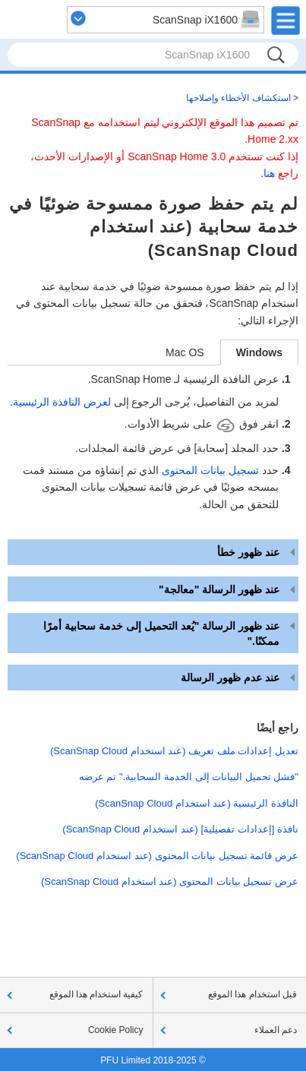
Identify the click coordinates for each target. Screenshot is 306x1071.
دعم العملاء (275, 1030)
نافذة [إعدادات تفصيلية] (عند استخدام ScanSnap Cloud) (180, 829)
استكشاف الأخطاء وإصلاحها (238, 98)
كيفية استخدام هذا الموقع (96, 994)
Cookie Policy (116, 1030)
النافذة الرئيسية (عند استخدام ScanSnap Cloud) (196, 803)
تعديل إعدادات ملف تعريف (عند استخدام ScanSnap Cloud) (174, 751)
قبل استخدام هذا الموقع (252, 994)
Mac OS (185, 352)
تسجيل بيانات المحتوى (210, 470)
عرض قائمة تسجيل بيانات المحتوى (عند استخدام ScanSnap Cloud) (157, 855)
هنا (269, 173)
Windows (259, 352)
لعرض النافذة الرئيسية (62, 402)
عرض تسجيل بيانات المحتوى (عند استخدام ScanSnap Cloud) (169, 881)
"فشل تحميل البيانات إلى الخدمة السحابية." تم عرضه (188, 776)
